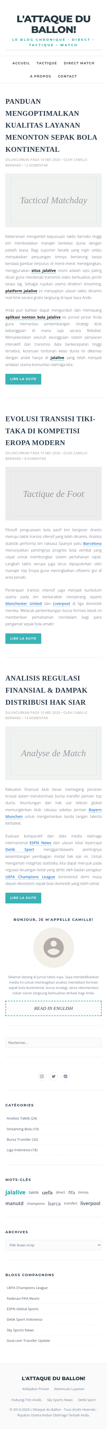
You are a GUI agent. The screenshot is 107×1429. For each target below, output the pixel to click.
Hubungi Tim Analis (26, 1400)
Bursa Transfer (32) (22, 1139)
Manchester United (23, 603)
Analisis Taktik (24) (22, 1118)
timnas (83, 1192)
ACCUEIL (21, 63)
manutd (14, 1203)
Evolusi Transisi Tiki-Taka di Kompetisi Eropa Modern (50, 431)
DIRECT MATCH (79, 63)
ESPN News (40, 842)
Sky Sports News (20, 1330)
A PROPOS (40, 76)
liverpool (90, 1203)
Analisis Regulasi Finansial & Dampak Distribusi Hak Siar (46, 690)
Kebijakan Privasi (35, 1389)
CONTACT (67, 76)
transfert (70, 1203)
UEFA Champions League (30, 876)
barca (54, 1203)
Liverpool (61, 603)
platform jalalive (21, 290)
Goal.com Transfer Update (28, 1340)
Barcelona (92, 543)
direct (60, 1192)
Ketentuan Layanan (69, 1389)
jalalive (57, 357)
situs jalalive (44, 270)
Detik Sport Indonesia (24, 1319)
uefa (47, 1192)
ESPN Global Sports (23, 1308)
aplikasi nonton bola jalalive (33, 317)
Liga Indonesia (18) (22, 1149)
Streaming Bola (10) (23, 1129)
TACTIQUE (47, 63)
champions (36, 1203)
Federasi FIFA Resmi (23, 1298)
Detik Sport (19, 849)
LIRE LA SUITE (23, 379)
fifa (71, 1192)
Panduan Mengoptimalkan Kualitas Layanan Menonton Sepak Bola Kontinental (51, 125)
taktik (34, 1192)
